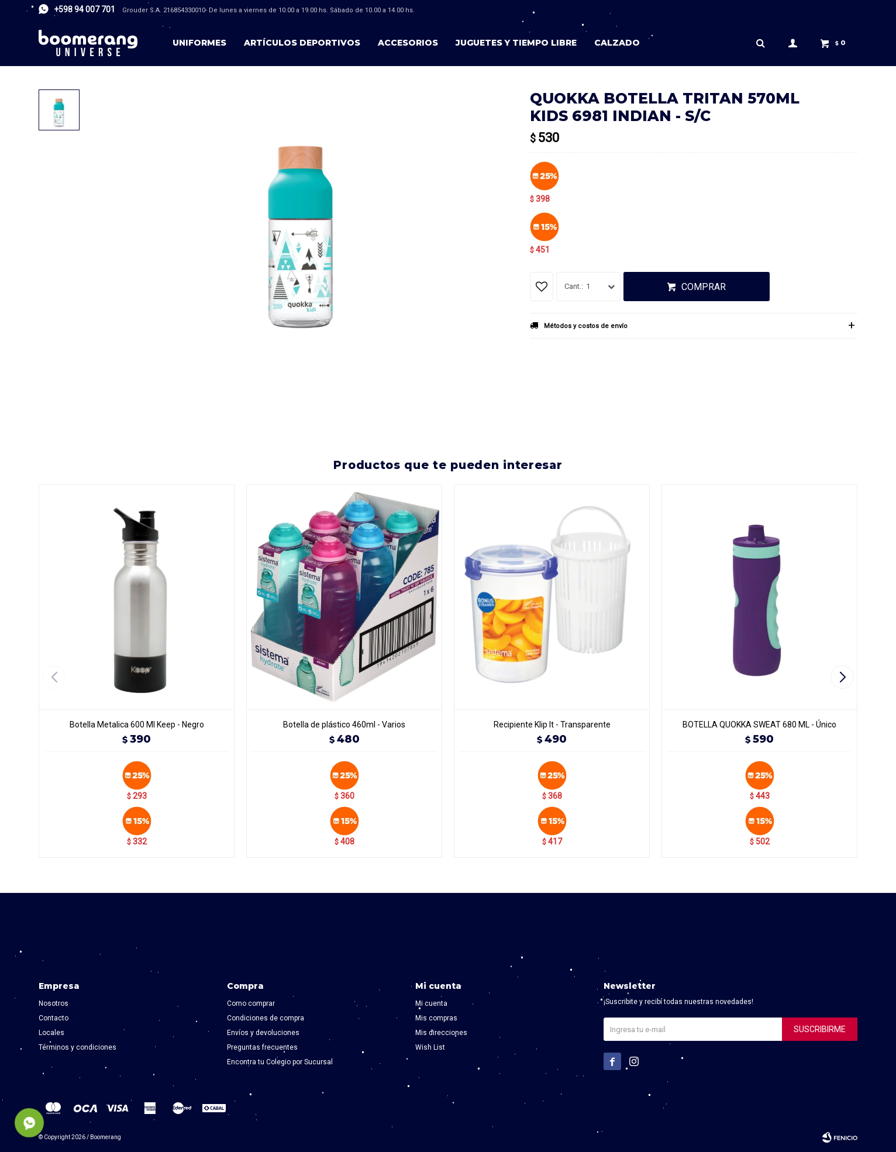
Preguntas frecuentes (262, 1047)
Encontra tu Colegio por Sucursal (280, 1062)
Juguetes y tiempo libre (516, 42)
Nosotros (53, 1003)
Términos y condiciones (77, 1047)
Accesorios (408, 42)
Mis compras (436, 1018)
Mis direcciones (441, 1033)
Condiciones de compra (265, 1018)
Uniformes (199, 42)
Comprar (703, 286)
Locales (51, 1033)
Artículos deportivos (302, 42)
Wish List (430, 1047)
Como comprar (251, 1003)
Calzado (617, 42)
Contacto (53, 1018)
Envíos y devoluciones (263, 1033)
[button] (844, 677)
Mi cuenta (431, 1003)
